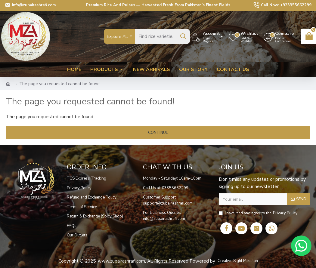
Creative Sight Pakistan (238, 260)
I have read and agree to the (259, 213)
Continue (158, 132)
